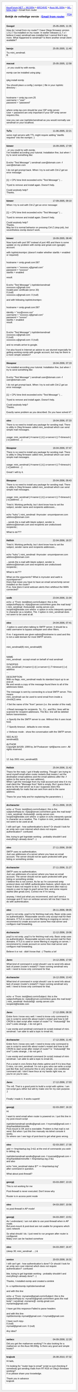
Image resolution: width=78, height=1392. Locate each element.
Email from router (52, 16)
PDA (69, 14)
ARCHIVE (42, 7)
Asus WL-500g (57, 7)
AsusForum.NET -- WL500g (20, 7)
